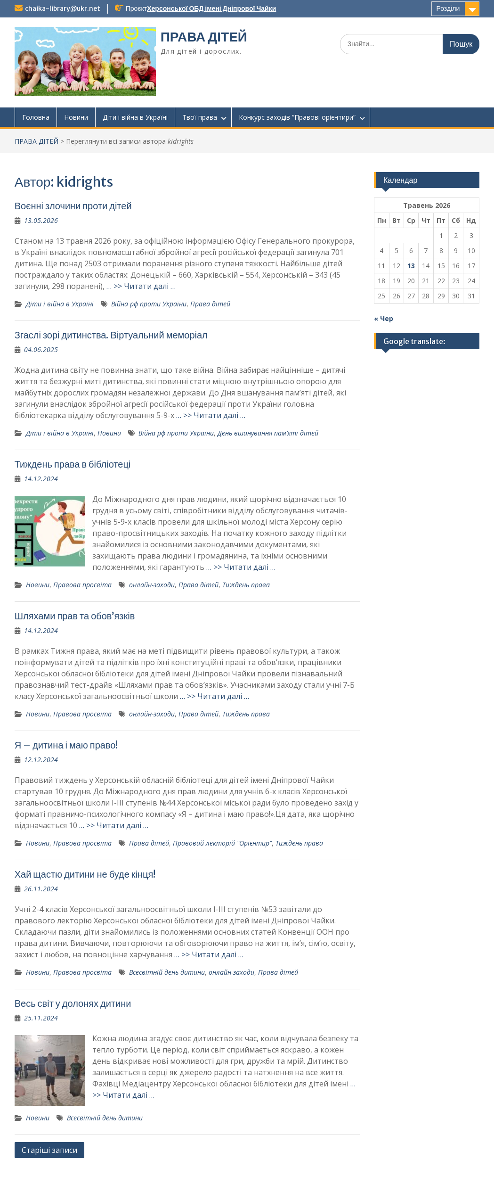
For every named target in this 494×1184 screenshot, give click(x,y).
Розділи (448, 8)
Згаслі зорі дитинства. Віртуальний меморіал (111, 335)
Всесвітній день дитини (167, 972)
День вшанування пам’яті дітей (268, 432)
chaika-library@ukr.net (62, 8)
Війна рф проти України (148, 303)
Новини (76, 117)
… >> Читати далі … (141, 286)
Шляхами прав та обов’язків (75, 616)
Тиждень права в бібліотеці (73, 464)
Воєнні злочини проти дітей (73, 206)
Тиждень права (246, 584)
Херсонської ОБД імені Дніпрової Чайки (211, 8)
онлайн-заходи (152, 584)
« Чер (383, 318)
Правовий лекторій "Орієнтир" (222, 843)
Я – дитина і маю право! (66, 745)
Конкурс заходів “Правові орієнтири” (297, 117)
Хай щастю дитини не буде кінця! (85, 874)
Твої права (199, 117)
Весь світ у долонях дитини (73, 1003)
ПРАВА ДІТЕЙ (204, 36)
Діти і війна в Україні (135, 117)
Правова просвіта (82, 584)
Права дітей (210, 303)
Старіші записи (49, 1150)
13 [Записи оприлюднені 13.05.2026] (411, 265)
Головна (35, 117)
